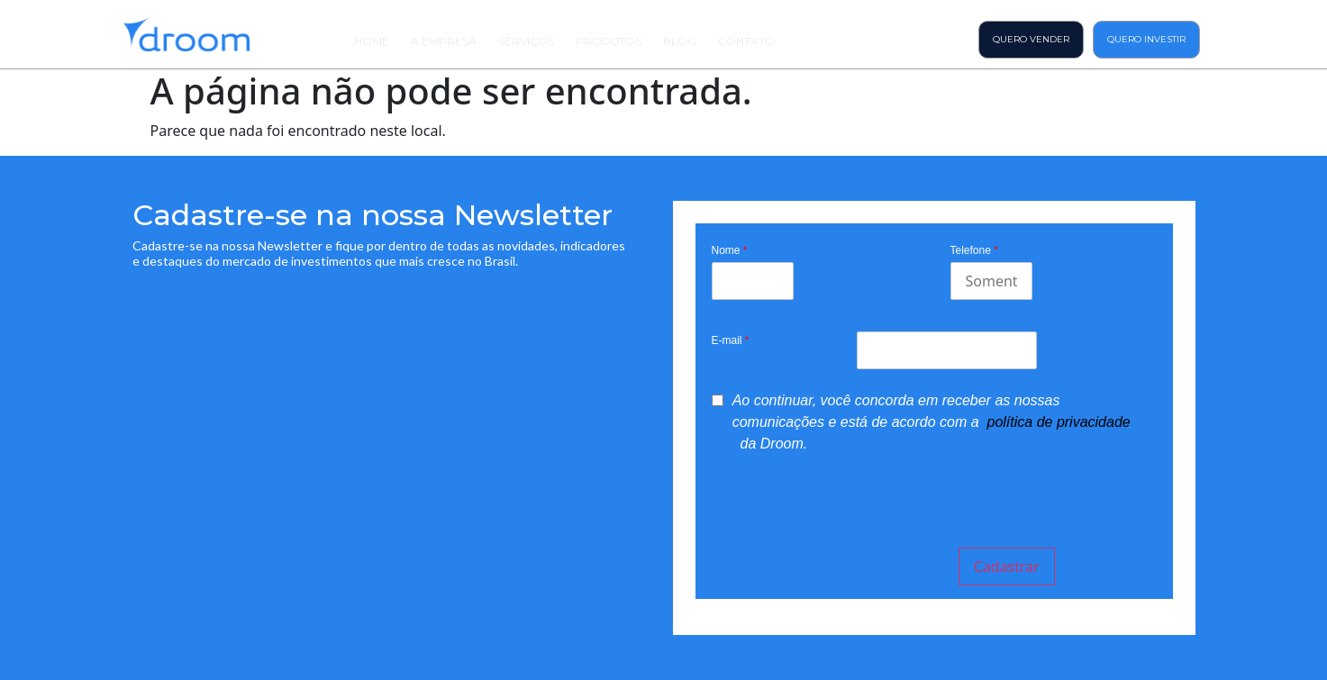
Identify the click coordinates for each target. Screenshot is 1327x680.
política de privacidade (1059, 422)
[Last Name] (753, 281)
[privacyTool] (717, 400)
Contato (746, 41)
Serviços (526, 41)
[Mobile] (991, 281)
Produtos (608, 41)
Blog (679, 41)
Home (371, 41)
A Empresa (444, 41)
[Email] (946, 350)
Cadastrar (1007, 566)
